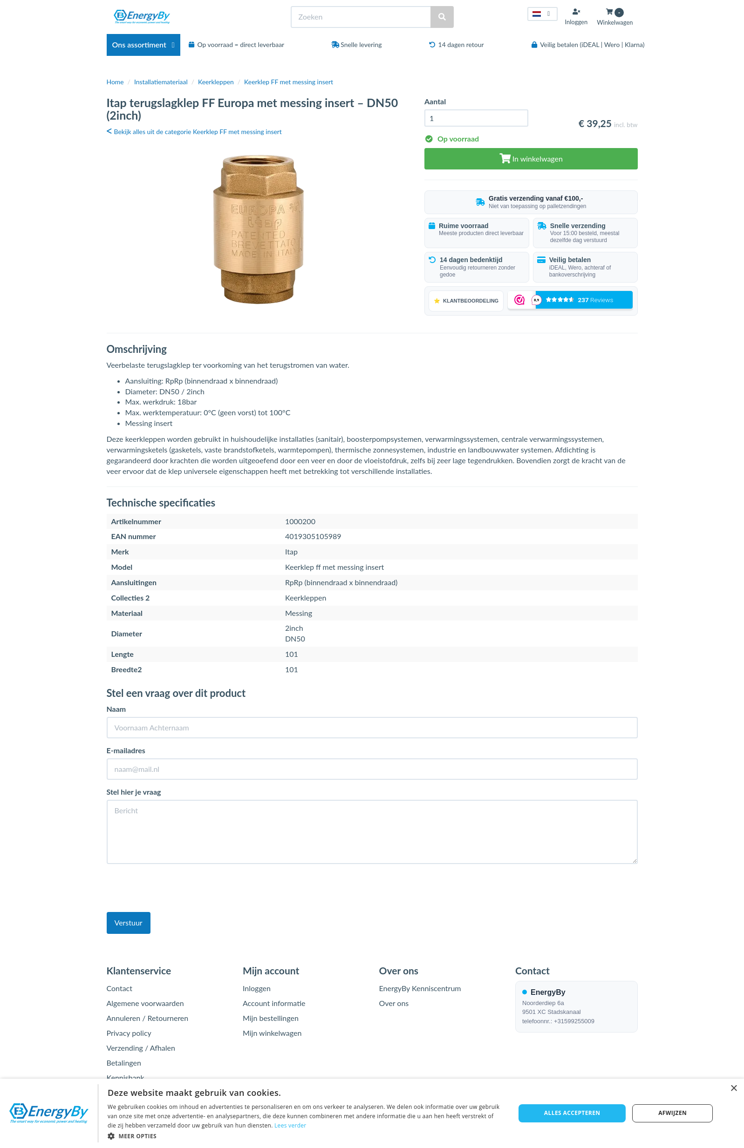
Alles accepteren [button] (572, 1113)
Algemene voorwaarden (145, 1003)
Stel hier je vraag (134, 791)
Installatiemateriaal (161, 82)
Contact (119, 988)
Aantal (435, 101)
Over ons (394, 1003)
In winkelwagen (531, 158)
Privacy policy (129, 1032)
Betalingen (124, 1062)
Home (115, 82)
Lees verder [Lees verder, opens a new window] (290, 1125)
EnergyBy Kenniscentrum (420, 988)
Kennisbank (125, 1077)
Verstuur (129, 922)
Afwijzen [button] (672, 1113)
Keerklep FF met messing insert (288, 82)
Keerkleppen (216, 82)
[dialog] (372, 1113)
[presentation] (177, 889)
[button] (305, 1135)
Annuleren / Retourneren (148, 1017)
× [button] (733, 1088)
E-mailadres (126, 750)
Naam (116, 708)
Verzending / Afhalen (141, 1047)
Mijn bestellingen (271, 1017)
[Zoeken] (442, 17)
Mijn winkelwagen (272, 1032)
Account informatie (274, 1003)
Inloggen (257, 988)
